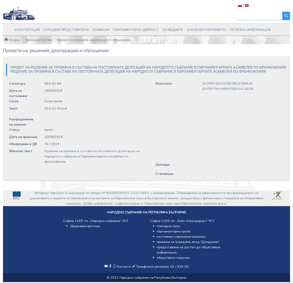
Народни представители (66, 29)
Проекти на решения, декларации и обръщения (93, 40)
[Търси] (260, 16)
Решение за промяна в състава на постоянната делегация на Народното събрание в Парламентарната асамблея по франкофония (91, 156)
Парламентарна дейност (136, 29)
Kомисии (101, 29)
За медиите (172, 29)
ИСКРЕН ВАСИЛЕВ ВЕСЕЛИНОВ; (227, 83)
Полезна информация (250, 29)
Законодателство (38, 40)
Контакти (122, 266)
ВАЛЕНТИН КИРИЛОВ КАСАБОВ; (228, 88)
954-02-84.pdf (55, 108)
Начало (12, 40)
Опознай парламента (206, 29)
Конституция (27, 29)
